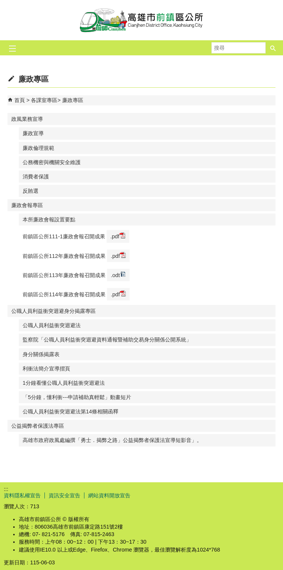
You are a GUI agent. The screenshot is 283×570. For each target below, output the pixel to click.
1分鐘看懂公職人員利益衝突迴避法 (64, 383)
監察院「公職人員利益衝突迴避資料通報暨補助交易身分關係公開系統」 (107, 340)
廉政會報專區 (27, 205)
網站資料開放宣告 (109, 495)
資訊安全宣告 (64, 495)
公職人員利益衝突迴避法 (52, 325)
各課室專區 (44, 100)
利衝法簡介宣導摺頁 (46, 369)
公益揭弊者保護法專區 (37, 426)
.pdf (117, 235)
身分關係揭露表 (41, 354)
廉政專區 (72, 100)
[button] (273, 47)
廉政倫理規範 (38, 148)
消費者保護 (36, 177)
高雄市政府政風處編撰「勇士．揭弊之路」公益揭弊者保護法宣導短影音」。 (112, 440)
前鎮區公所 (141, 20)
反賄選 (30, 191)
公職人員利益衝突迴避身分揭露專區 (53, 311)
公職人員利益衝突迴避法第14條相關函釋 (70, 411)
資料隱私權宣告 (22, 495)
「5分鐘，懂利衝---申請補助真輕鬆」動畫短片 (77, 397)
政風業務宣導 (27, 119)
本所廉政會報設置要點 (49, 219)
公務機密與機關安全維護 (52, 162)
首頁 (19, 100)
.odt (118, 274)
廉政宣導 (33, 133)
